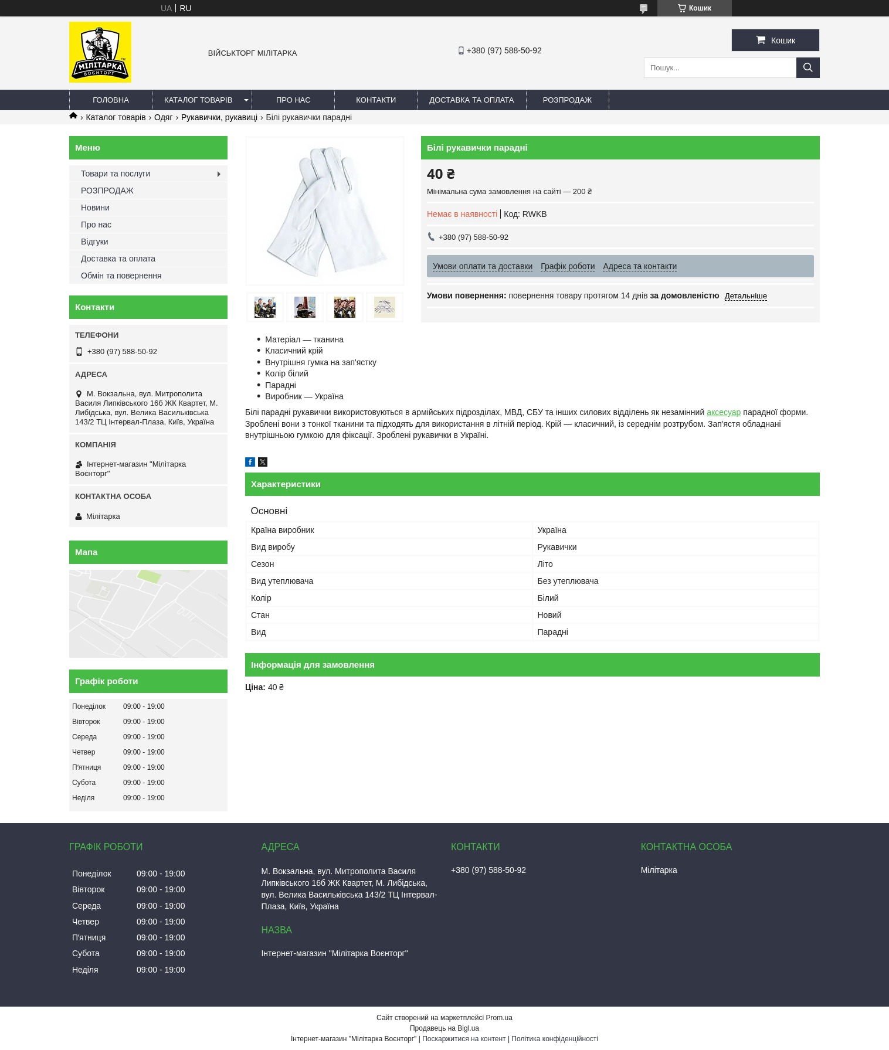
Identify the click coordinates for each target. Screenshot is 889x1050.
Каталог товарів (198, 100)
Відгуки (94, 241)
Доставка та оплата (471, 100)
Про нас (293, 100)
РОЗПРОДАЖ (567, 100)
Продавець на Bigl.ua (444, 1028)
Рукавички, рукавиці (219, 117)
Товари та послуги (115, 173)
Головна (111, 100)
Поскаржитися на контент (463, 1039)
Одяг (163, 117)
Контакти (376, 100)
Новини (95, 207)
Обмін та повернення (121, 275)
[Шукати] (808, 67)
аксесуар (724, 412)
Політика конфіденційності (554, 1039)
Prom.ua (499, 1018)
